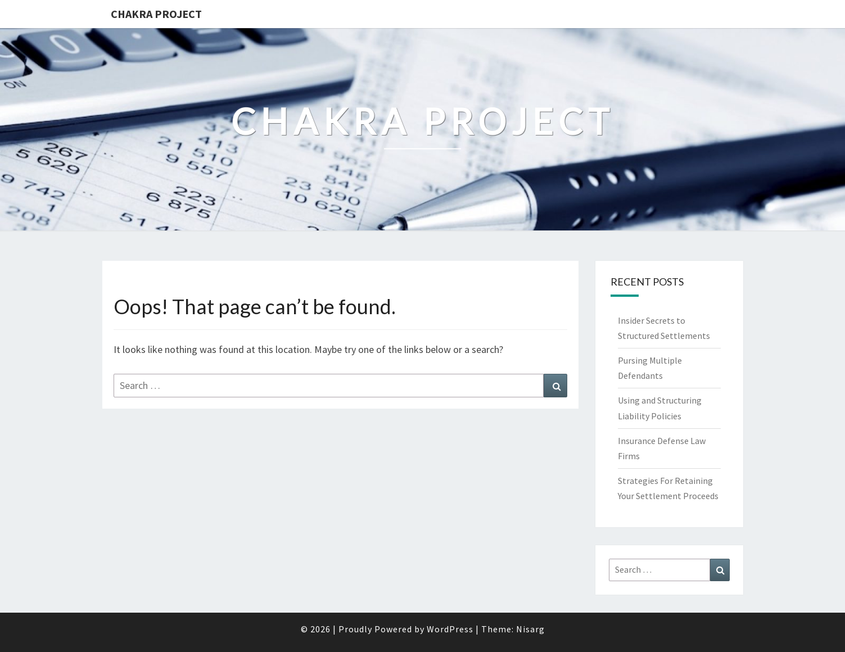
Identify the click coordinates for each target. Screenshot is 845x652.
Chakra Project (156, 14)
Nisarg (530, 629)
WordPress (450, 629)
